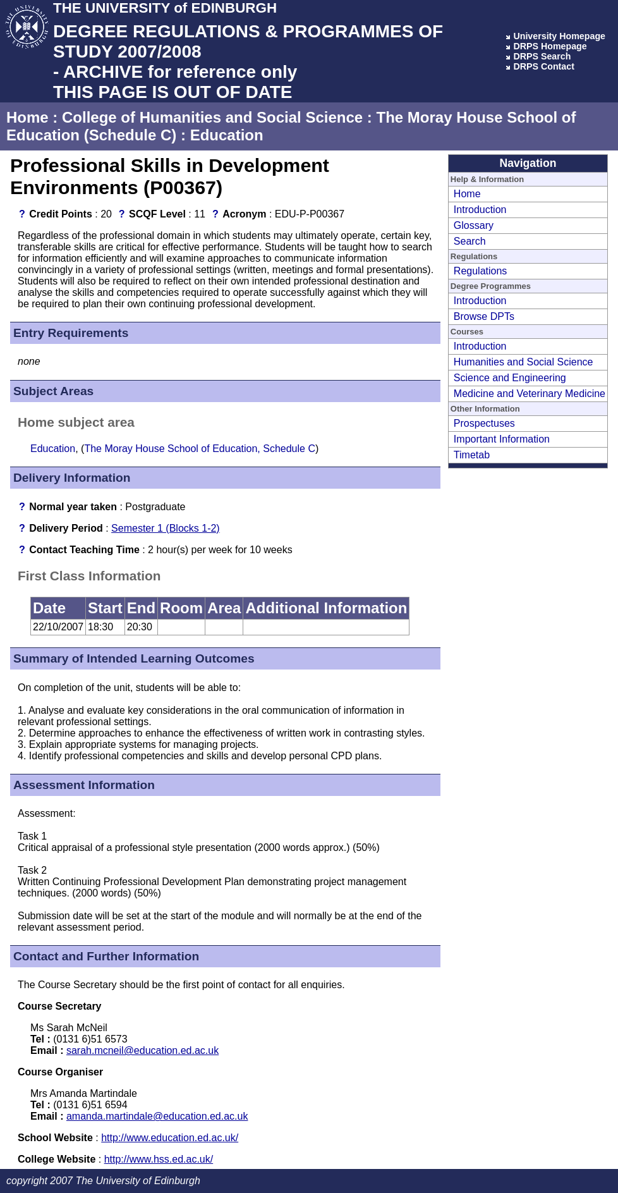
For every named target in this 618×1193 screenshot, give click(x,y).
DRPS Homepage (549, 46)
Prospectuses (484, 423)
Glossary (474, 225)
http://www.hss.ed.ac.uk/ (159, 1159)
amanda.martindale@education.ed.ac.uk (157, 1116)
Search (470, 241)
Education (227, 135)
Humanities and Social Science (523, 362)
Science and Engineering (510, 377)
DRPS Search (542, 56)
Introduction (480, 209)
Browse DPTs (484, 316)
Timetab (472, 455)
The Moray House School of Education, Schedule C (199, 448)
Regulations (480, 271)
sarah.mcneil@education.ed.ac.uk (142, 1050)
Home (27, 117)
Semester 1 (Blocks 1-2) (165, 528)
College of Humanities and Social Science (212, 117)
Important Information (502, 439)
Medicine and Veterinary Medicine (529, 393)
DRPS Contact (543, 66)
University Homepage (559, 36)
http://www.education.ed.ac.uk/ (169, 1137)
